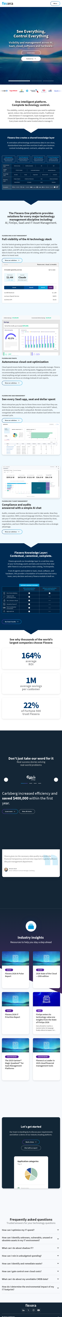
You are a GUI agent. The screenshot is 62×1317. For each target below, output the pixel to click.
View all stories (27, 811)
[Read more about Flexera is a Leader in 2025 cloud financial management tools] (46, 1058)
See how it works (10, 622)
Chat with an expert (31, 1148)
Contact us (29, 59)
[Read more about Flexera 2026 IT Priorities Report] (15, 1010)
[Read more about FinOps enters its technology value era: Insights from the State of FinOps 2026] (46, 1013)
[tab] (19, 81)
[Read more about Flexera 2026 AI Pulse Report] (15, 969)
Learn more (31, 53)
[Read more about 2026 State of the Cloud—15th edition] (46, 969)
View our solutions (11, 260)
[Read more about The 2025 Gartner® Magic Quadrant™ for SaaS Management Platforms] (15, 1059)
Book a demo (30, 1142)
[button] (31, 1229)
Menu (55, 3)
